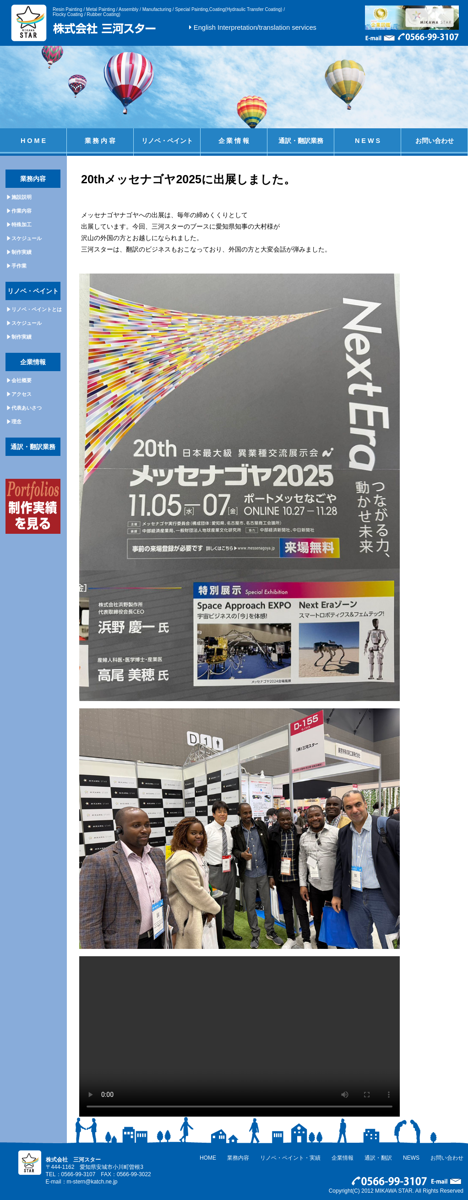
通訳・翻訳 (378, 1158)
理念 (16, 421)
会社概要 (21, 380)
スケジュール (26, 238)
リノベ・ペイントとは (36, 309)
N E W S (367, 140)
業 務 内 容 (100, 140)
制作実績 (21, 252)
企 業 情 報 (234, 140)
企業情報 (343, 1158)
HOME (208, 1158)
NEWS (411, 1158)
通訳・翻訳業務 (300, 140)
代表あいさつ (26, 408)
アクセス (21, 394)
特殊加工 (21, 224)
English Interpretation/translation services (255, 27)
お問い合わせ (434, 140)
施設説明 (21, 197)
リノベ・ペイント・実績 (290, 1158)
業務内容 (238, 1158)
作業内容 (21, 211)
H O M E (33, 140)
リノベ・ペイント (167, 140)
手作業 (19, 265)
